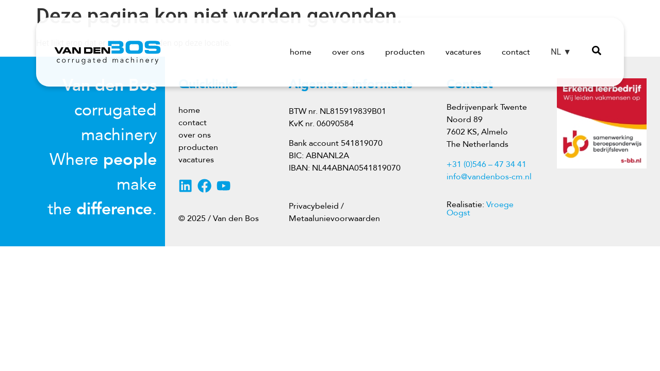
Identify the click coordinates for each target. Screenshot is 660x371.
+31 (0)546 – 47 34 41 (486, 164)
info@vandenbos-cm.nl (489, 176)
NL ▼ (561, 52)
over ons (348, 52)
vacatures (463, 52)
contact (516, 52)
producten (405, 52)
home (300, 52)
